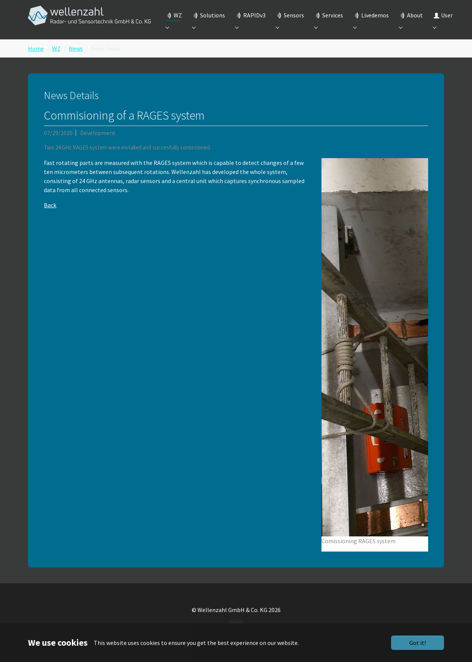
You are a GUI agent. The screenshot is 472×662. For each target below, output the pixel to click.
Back (50, 215)
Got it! (417, 642)
